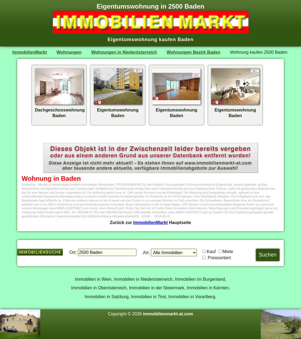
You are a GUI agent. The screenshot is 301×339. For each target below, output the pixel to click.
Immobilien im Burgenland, (200, 279)
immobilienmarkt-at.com (168, 313)
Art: (146, 252)
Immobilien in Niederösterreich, (144, 279)
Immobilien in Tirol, (149, 296)
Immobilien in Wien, (94, 279)
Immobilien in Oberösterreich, (99, 287)
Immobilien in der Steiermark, (157, 287)
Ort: (73, 252)
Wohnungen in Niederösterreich (124, 52)
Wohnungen (69, 52)
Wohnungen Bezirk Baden (193, 52)
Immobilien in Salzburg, (107, 296)
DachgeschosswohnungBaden (60, 110)
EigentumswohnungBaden (118, 110)
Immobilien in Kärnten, (208, 287)
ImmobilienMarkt (29, 52)
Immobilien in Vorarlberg (191, 296)
